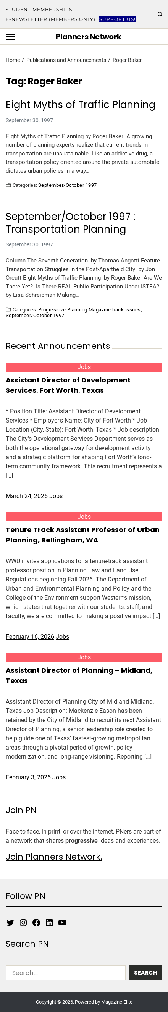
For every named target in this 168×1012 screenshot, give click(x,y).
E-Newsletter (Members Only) (50, 19)
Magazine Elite (116, 1002)
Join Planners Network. (54, 857)
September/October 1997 (67, 185)
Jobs (84, 367)
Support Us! (117, 19)
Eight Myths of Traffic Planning (80, 105)
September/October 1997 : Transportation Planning (70, 222)
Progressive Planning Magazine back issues (89, 309)
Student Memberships (39, 9)
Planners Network (88, 36)
